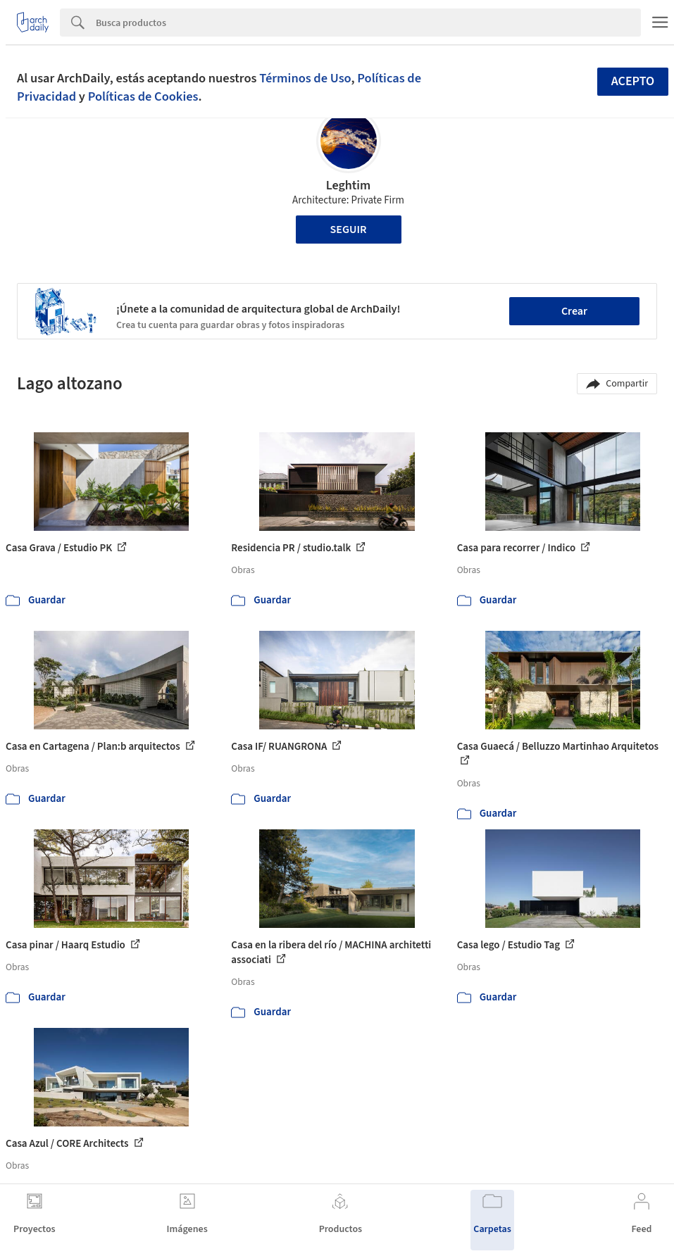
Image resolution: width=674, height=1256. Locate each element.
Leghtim (348, 185)
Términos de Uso (305, 78)
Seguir (348, 229)
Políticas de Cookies (143, 96)
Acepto (633, 81)
